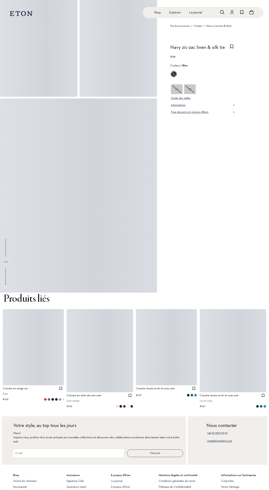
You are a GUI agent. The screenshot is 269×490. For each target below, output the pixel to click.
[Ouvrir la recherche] (222, 12)
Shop (157, 12)
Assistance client (76, 487)
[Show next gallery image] (5, 275)
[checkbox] (232, 48)
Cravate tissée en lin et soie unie (155, 388)
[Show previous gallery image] (5, 248)
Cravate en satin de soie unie (84, 395)
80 (190, 89)
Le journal (195, 12)
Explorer (175, 12)
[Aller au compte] (232, 12)
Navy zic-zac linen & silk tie (218, 26)
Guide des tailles (181, 98)
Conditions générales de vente (177, 481)
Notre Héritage (230, 487)
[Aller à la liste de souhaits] (242, 12)
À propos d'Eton (120, 487)
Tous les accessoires (180, 26)
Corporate (227, 481)
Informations (203, 105)
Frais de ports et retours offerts (203, 112)
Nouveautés (20, 487)
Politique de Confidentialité (175, 487)
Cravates (198, 26)
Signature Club (75, 481)
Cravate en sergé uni (15, 388)
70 (176, 89)
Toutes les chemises (25, 481)
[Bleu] (174, 74)
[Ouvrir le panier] (251, 12)
